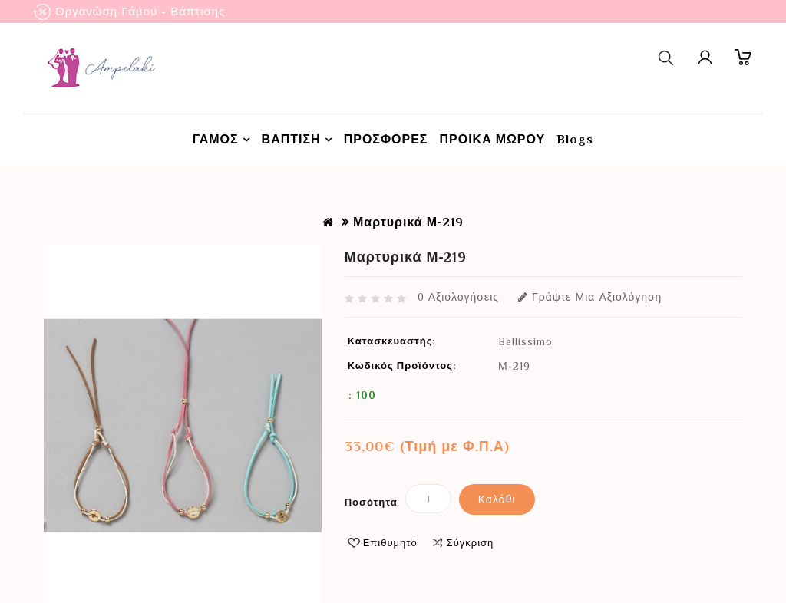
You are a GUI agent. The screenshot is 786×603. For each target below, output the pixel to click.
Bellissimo (525, 341)
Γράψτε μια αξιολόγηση (590, 297)
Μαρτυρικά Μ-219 (408, 222)
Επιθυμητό (390, 543)
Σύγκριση (470, 543)
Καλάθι (497, 499)
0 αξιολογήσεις (458, 297)
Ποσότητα (371, 502)
